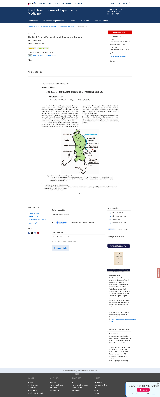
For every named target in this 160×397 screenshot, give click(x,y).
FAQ (95, 388)
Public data (53, 388)
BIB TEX (114, 47)
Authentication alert (119, 223)
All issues (71, 20)
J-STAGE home (32, 26)
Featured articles (85, 20)
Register (143, 390)
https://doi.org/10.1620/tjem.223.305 (45, 56)
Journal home (34, 20)
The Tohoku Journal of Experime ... (48, 26)
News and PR (67, 3)
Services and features (57, 385)
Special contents (77, 388)
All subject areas (33, 385)
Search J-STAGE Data (35, 393)
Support (78, 3)
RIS (113, 39)
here (154, 394)
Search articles (32, 390)
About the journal (101, 20)
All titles (30, 382)
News (73, 382)
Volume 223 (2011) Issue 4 (68, 26)
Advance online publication (53, 20)
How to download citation (118, 57)
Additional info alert (119, 216)
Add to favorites (117, 213)
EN (125, 3)
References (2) (33, 216)
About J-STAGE (53, 3)
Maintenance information (80, 385)
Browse (42, 3)
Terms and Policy (55, 390)
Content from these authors (37, 220)
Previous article (60, 248)
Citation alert (116, 219)
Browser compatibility (100, 385)
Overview (53, 382)
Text (113, 53)
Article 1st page (34, 213)
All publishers (32, 388)
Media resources (77, 390)
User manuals (98, 382)
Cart (119, 3)
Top (77, 374)
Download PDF (118, 32)
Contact (96, 390)
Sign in (113, 3)
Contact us (114, 61)
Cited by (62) (33, 223)
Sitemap (96, 393)
